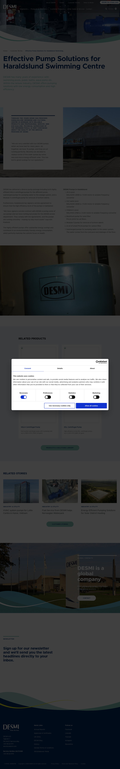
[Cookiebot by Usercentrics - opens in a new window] (97, 362)
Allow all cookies (91, 406)
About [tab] (92, 368)
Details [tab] (60, 368)
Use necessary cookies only (59, 406)
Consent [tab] (27, 368)
